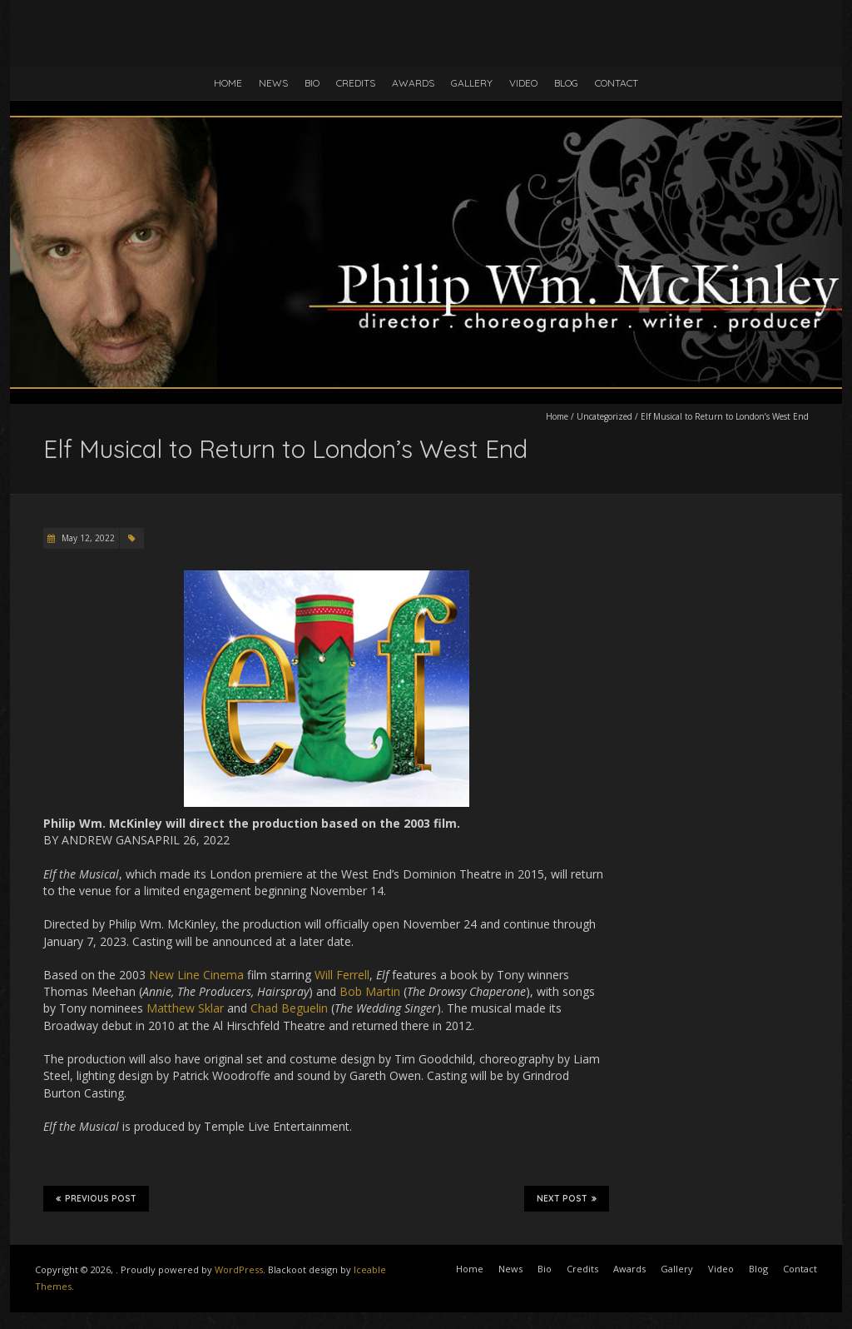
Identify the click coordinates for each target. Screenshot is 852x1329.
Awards (413, 83)
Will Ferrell (342, 975)
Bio (312, 83)
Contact (616, 83)
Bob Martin (369, 991)
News (273, 83)
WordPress (239, 1269)
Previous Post (96, 1198)
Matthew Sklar (185, 1008)
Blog (566, 83)
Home (228, 83)
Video (523, 83)
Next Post (567, 1198)
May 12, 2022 (87, 538)
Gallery (472, 83)
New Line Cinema (196, 975)
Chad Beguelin (289, 1008)
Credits (355, 83)
